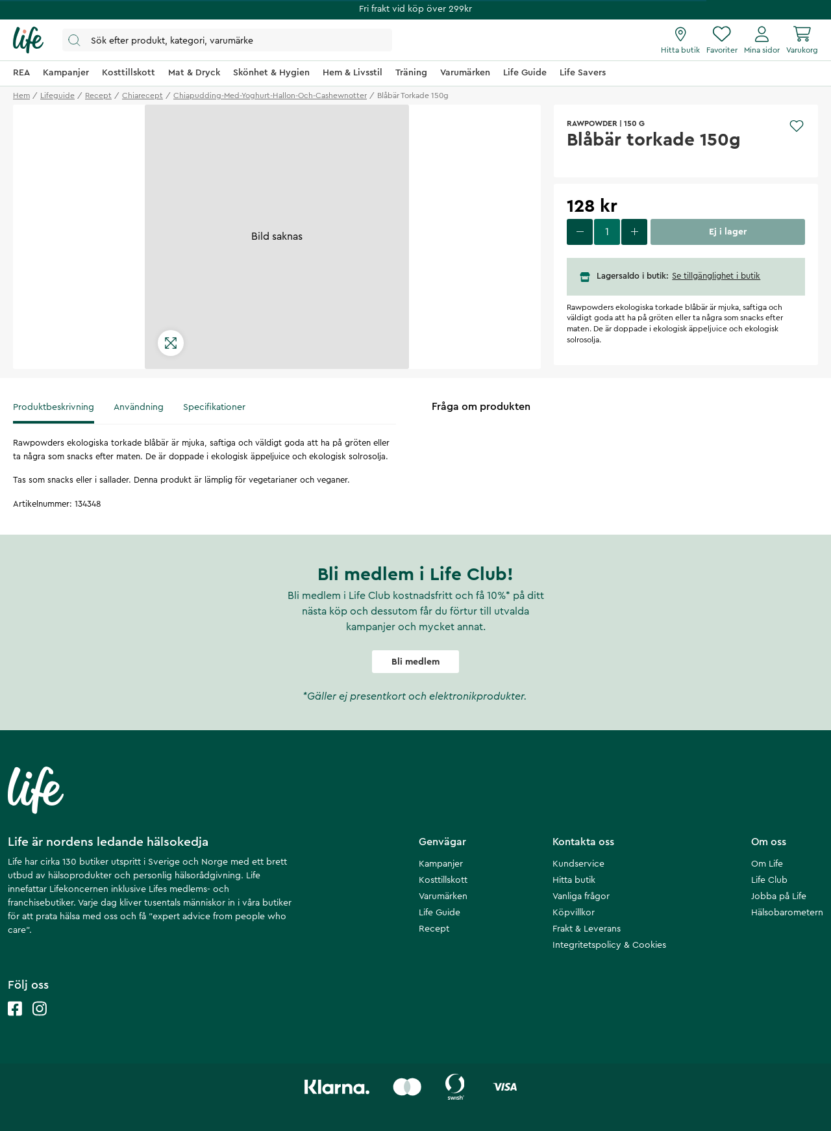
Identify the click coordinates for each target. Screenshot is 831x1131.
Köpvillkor (573, 912)
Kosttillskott (443, 880)
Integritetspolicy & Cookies (609, 945)
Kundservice (578, 864)
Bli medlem (415, 662)
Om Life (767, 864)
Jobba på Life (778, 896)
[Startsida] (28, 40)
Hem (21, 95)
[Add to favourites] (796, 126)
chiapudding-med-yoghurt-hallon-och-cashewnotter (270, 95)
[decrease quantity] (580, 232)
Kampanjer (441, 864)
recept (98, 95)
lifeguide (57, 95)
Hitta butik (573, 880)
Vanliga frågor (581, 896)
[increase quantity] (634, 232)
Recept (434, 929)
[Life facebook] (15, 1021)
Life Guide (439, 912)
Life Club (769, 880)
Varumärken (443, 896)
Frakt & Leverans (586, 929)
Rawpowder (592, 123)
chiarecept (142, 95)
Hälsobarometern (787, 912)
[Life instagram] (39, 1021)
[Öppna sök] (227, 40)
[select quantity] (607, 232)
